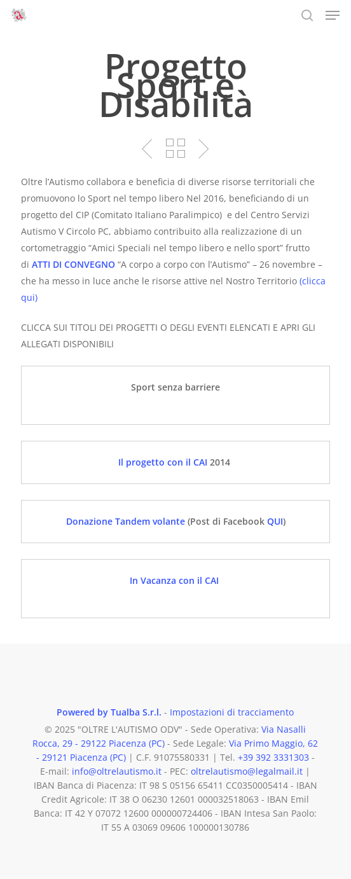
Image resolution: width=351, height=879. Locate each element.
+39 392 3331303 (273, 757)
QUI (275, 521)
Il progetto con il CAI (162, 462)
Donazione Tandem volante (127, 521)
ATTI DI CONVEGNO (73, 264)
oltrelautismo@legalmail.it (247, 771)
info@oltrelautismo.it (117, 771)
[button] (333, 15)
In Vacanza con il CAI (175, 580)
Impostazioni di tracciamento (232, 712)
